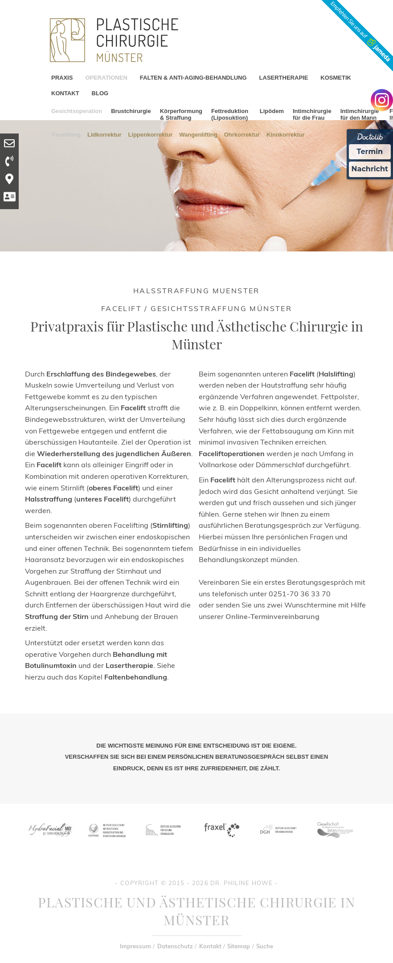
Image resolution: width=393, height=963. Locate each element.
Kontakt (210, 946)
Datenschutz (175, 946)
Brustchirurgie (131, 111)
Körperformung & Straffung (181, 114)
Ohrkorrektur (242, 134)
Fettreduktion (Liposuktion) (229, 114)
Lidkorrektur (104, 134)
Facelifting (66, 134)
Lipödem (272, 111)
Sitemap (238, 946)
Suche (264, 946)
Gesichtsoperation (76, 111)
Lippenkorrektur (150, 134)
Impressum (135, 946)
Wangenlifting (198, 134)
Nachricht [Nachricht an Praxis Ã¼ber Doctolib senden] (370, 169)
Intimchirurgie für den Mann (359, 114)
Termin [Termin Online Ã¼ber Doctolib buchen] (370, 151)
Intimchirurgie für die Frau (312, 114)
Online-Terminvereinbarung (272, 616)
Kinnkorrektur (285, 134)
